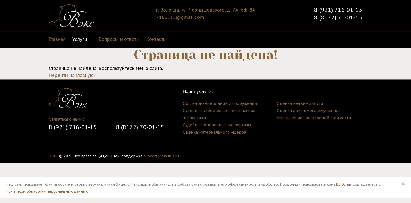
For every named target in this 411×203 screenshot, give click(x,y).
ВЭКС (53, 156)
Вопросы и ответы (119, 39)
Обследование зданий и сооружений (220, 103)
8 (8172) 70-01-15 (338, 17)
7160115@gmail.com (180, 17)
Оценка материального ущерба (214, 132)
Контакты (157, 39)
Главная (57, 39)
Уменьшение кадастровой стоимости (314, 117)
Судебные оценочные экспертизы (217, 124)
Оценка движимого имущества (308, 110)
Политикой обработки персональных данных (47, 191)
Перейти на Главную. (72, 75)
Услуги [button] (80, 39)
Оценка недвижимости (300, 103)
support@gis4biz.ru (161, 156)
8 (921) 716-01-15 (338, 10)
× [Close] (403, 183)
